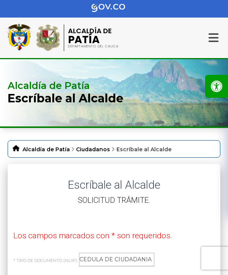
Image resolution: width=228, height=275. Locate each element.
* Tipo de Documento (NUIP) (45, 260)
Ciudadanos (93, 149)
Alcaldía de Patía (46, 149)
